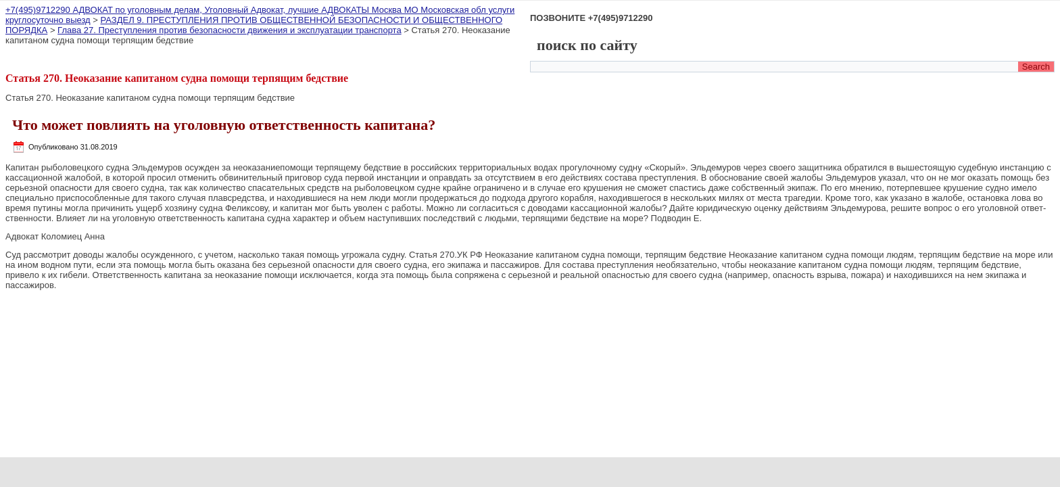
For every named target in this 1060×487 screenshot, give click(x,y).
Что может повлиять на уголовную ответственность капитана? (223, 124)
